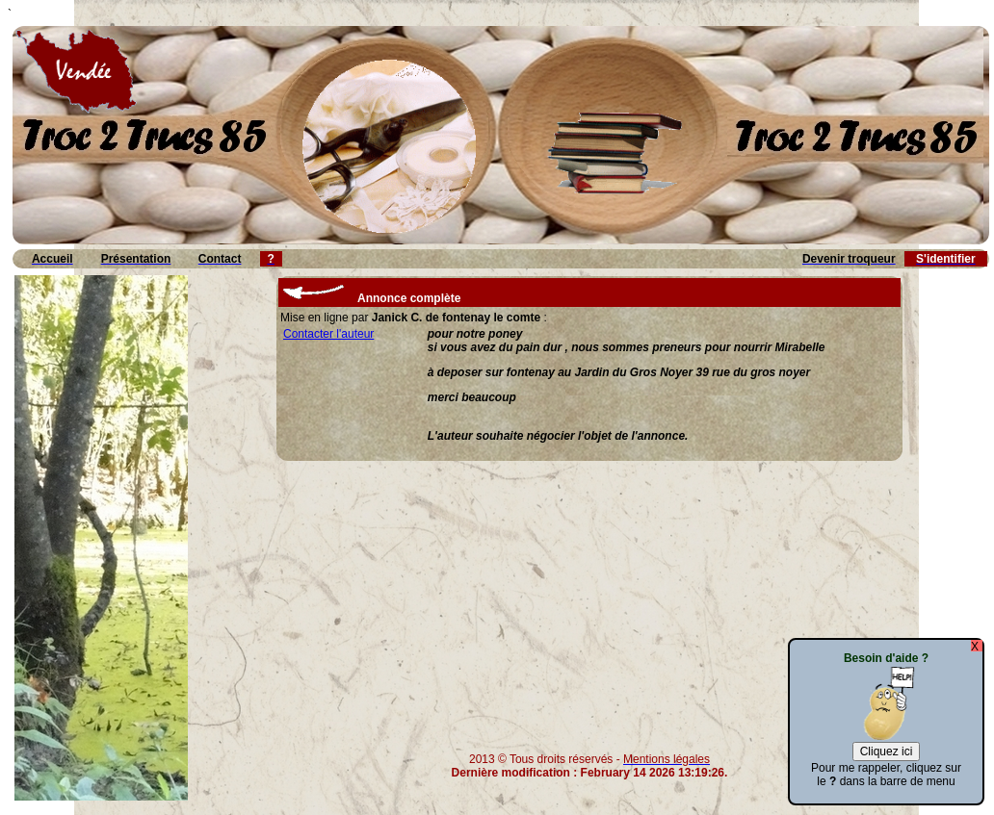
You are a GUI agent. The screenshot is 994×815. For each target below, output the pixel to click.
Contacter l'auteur (328, 334)
